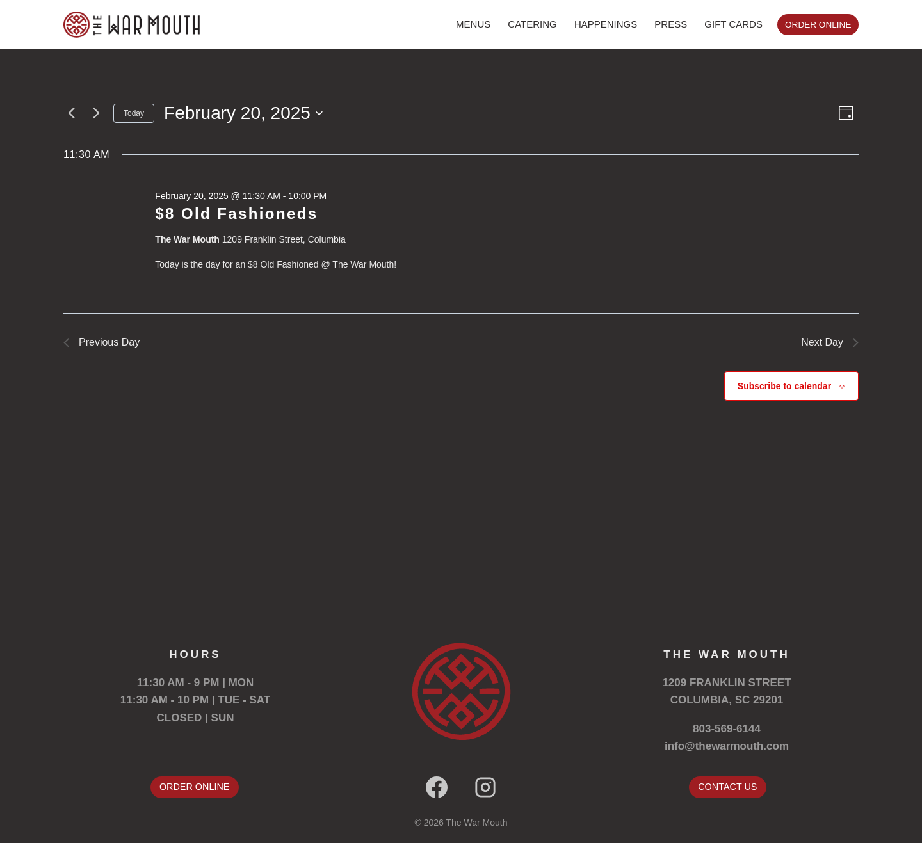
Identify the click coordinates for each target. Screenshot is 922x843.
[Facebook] (436, 787)
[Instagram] (485, 787)
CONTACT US (727, 787)
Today (134, 113)
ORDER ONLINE (818, 24)
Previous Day (101, 342)
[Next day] (96, 113)
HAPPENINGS (605, 24)
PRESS (670, 24)
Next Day (830, 342)
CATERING (532, 24)
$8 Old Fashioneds (236, 213)
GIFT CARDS (733, 24)
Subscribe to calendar (784, 386)
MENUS (473, 24)
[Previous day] (71, 113)
